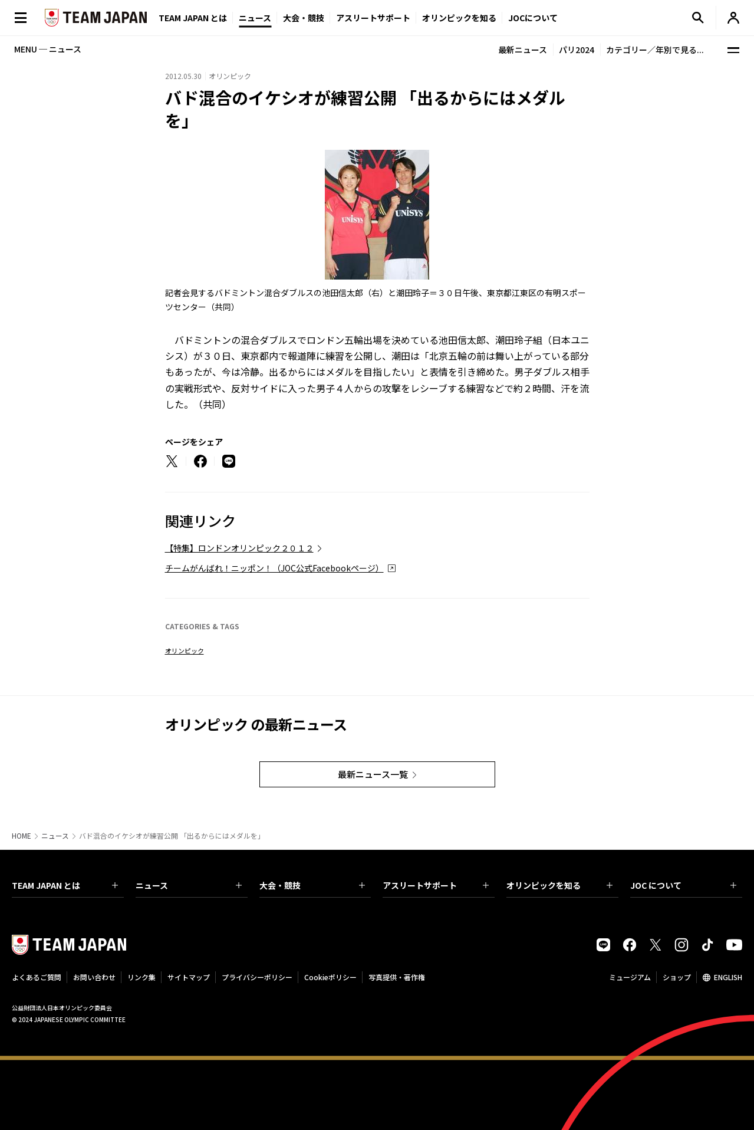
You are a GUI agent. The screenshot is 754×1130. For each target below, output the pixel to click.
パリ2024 (576, 49)
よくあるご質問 (36, 977)
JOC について (683, 885)
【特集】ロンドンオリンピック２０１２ (239, 548)
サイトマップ (188, 977)
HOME (21, 835)
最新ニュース (522, 49)
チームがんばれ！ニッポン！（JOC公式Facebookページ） (274, 568)
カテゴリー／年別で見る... (655, 49)
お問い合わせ (94, 977)
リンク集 (141, 977)
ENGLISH (728, 977)
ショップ (677, 977)
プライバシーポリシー (257, 977)
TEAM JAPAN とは (65, 885)
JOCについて (533, 18)
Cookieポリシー (330, 977)
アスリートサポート (373, 18)
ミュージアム (630, 977)
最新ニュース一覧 (373, 774)
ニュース (255, 18)
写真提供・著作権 (396, 977)
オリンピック (184, 650)
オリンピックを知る (459, 18)
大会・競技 (312, 885)
